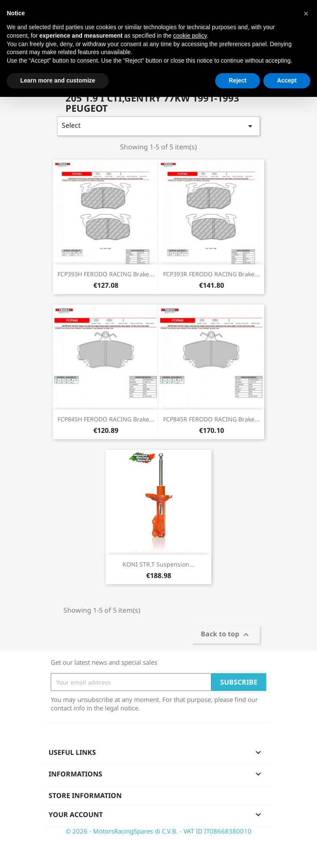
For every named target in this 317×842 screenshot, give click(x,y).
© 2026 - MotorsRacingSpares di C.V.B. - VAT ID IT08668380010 (158, 831)
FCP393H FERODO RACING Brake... (105, 274)
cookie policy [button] (190, 35)
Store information (85, 795)
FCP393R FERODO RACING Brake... (211, 274)
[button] (306, 13)
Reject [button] (237, 80)
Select (158, 126)
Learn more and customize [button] (57, 80)
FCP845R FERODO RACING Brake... (211, 419)
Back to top (226, 635)
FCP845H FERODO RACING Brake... (105, 419)
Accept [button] (287, 80)
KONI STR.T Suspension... (158, 564)
